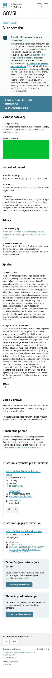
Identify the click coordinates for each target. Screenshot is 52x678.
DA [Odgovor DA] (6, 641)
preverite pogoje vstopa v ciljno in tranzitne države (28, 56)
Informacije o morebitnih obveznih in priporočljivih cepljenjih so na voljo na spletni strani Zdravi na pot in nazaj (24, 234)
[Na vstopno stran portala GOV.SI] (14, 9)
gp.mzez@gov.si (11, 658)
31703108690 (14, 491)
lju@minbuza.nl (15, 544)
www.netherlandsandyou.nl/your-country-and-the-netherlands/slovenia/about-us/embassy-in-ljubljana (26, 549)
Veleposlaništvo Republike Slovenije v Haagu (23, 472)
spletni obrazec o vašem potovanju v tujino (29, 65)
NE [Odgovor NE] (14, 641)
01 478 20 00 (10, 655)
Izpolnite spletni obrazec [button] (19, 584)
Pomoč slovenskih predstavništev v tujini (25, 448)
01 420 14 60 (14, 542)
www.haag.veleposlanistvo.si (20, 496)
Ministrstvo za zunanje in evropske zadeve (19, 652)
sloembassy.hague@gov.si (19, 494)
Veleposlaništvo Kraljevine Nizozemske (24, 531)
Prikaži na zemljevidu (14, 486)
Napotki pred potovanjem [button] (19, 614)
